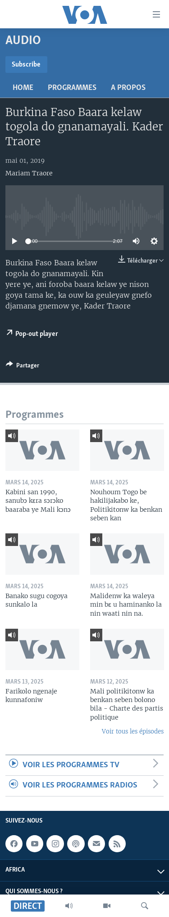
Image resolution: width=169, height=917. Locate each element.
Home (23, 88)
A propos (128, 88)
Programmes (72, 88)
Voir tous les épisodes (133, 731)
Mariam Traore (29, 173)
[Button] (22, 367)
